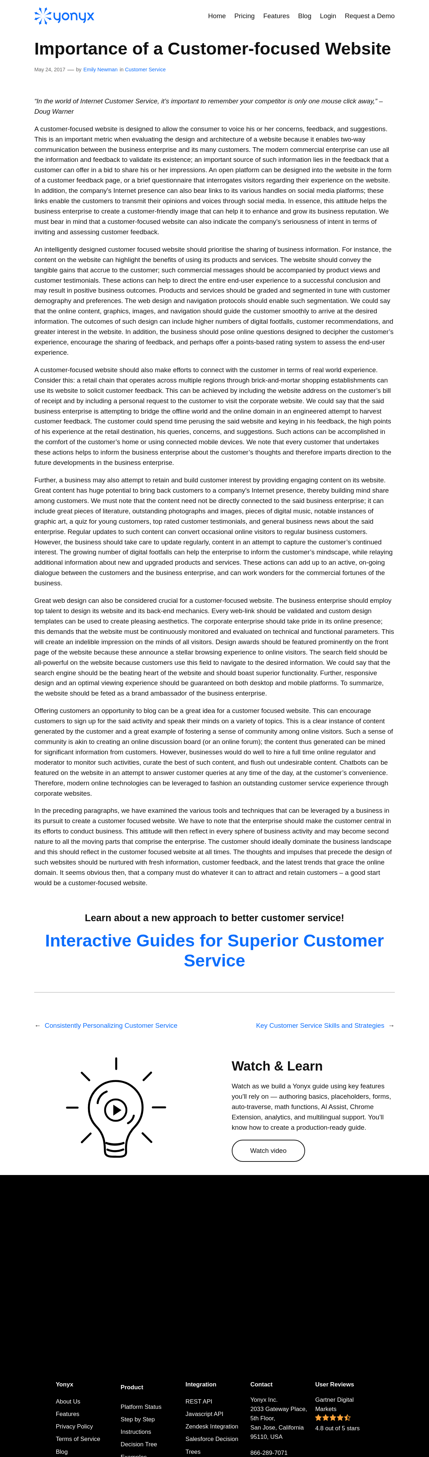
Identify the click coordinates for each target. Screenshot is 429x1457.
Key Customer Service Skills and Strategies (320, 1025)
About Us (68, 1401)
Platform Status (141, 1407)
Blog (62, 1451)
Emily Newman (100, 69)
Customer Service (145, 69)
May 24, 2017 (49, 69)
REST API (198, 1401)
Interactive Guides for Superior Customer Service (214, 950)
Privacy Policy (74, 1426)
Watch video (268, 1150)
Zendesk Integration (211, 1426)
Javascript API (204, 1414)
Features (67, 1414)
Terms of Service (78, 1439)
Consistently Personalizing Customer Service (111, 1025)
